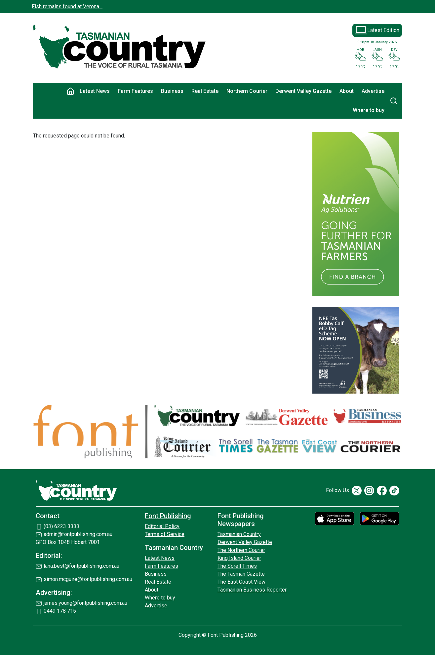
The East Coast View (241, 582)
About (346, 91)
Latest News (95, 91)
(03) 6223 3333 (61, 526)
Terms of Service (164, 534)
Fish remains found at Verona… (67, 6)
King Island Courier (239, 558)
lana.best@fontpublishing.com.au (81, 566)
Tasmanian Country (239, 534)
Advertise (373, 91)
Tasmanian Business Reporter (252, 590)
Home (70, 91)
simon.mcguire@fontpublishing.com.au (88, 579)
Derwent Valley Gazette (303, 91)
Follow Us (337, 490)
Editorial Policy (162, 526)
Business (172, 91)
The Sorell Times (237, 566)
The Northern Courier (241, 550)
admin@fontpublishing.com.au (78, 534)
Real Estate (204, 91)
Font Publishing (168, 516)
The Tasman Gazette (241, 574)
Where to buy (368, 110)
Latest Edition (383, 30)
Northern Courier (246, 91)
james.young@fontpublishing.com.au (85, 603)
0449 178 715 (60, 611)
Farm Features (135, 91)
